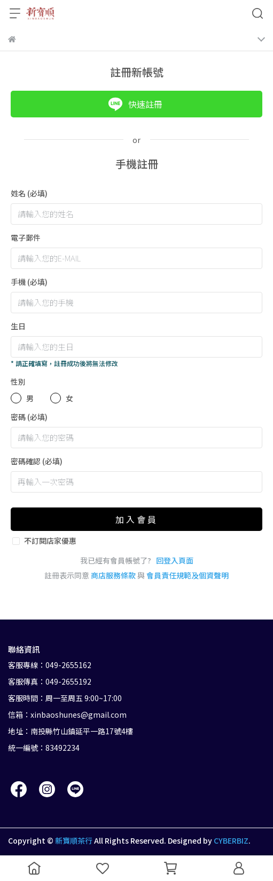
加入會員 (136, 519)
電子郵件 (26, 237)
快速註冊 (135, 104)
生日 (18, 326)
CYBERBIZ (231, 840)
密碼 (29, 416)
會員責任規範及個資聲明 (187, 575)
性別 (18, 381)
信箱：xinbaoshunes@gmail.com (67, 714)
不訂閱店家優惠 (50, 540)
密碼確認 (37, 461)
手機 (29, 281)
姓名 (29, 193)
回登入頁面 (174, 560)
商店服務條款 (113, 575)
